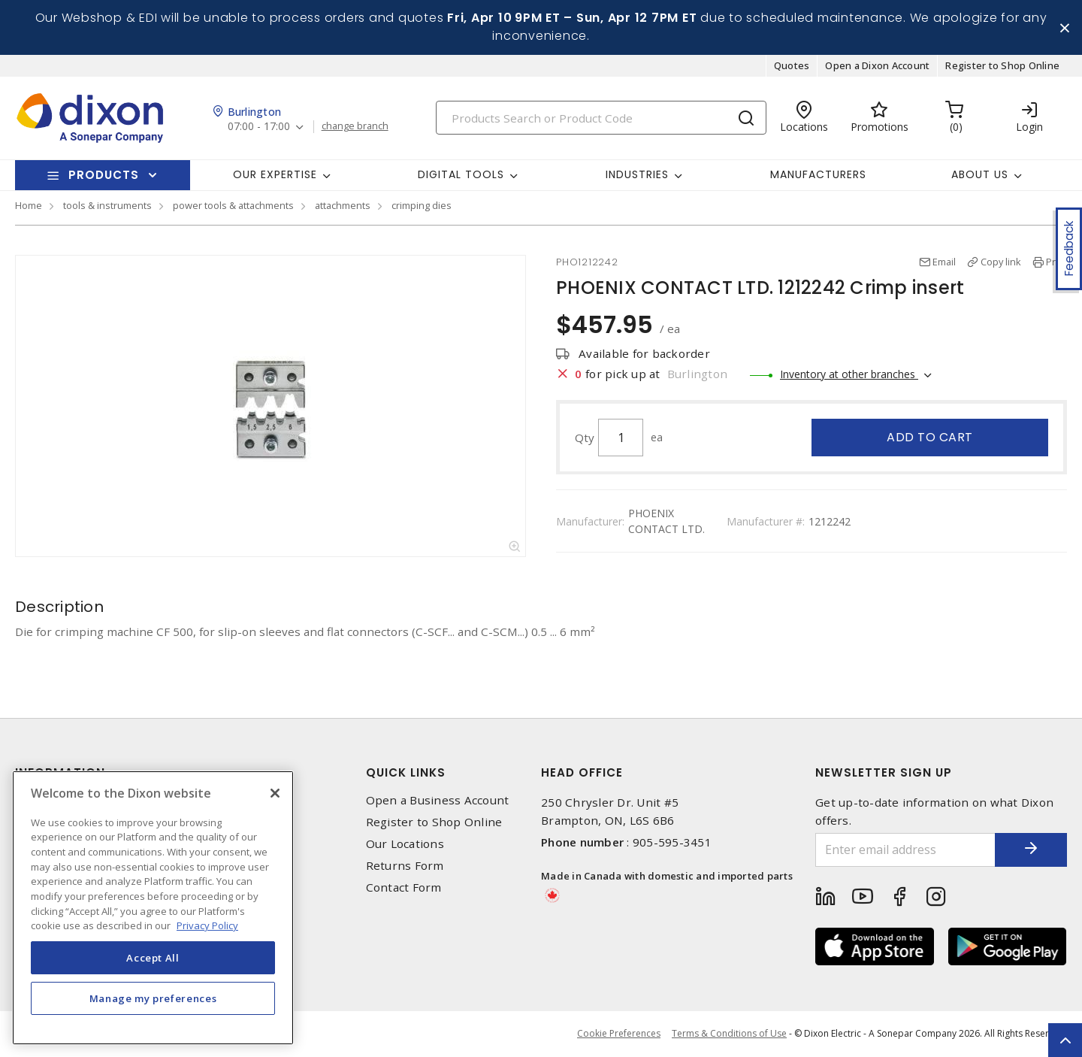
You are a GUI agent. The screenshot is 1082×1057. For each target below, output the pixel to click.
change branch (355, 127)
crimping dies (421, 206)
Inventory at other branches (849, 375)
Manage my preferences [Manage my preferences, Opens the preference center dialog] (153, 998)
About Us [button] (979, 175)
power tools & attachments (233, 206)
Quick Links (406, 773)
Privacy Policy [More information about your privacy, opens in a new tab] (207, 925)
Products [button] (103, 175)
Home (28, 206)
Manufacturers (818, 175)
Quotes (792, 66)
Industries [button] (637, 175)
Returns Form (405, 866)
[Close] (275, 793)
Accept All (153, 958)
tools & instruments (107, 206)
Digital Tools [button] (461, 175)
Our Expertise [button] (275, 175)
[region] (153, 908)
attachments (342, 206)
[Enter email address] (904, 851)
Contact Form (404, 888)
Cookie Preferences (618, 1034)
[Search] (601, 118)
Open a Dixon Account (877, 66)
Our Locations (405, 844)
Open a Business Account (437, 801)
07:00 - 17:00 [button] (259, 127)
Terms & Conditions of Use (729, 1034)
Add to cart (930, 438)
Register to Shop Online (1002, 66)
